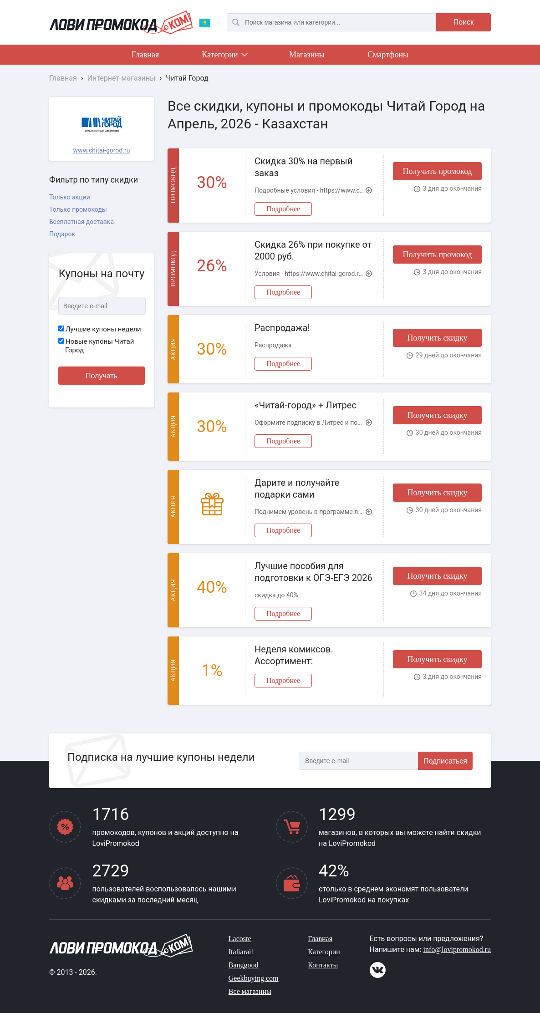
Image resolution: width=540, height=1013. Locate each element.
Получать (101, 376)
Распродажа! (282, 327)
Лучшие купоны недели (99, 329)
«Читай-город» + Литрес (306, 405)
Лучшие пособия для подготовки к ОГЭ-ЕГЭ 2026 (313, 571)
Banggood (244, 965)
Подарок (62, 234)
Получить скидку (437, 337)
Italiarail (241, 952)
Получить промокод (437, 171)
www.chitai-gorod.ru (101, 150)
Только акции (69, 197)
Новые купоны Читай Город (96, 346)
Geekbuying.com (254, 978)
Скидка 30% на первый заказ (303, 167)
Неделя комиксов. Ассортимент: (294, 655)
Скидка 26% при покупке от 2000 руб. (313, 250)
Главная (145, 54)
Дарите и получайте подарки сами (297, 488)
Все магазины (250, 991)
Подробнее (283, 209)
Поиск (463, 22)
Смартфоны (387, 54)
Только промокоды (78, 209)
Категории (224, 56)
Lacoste (240, 938)
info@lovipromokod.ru (457, 949)
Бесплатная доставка (81, 221)
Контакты (323, 965)
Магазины (307, 54)
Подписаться (445, 761)
